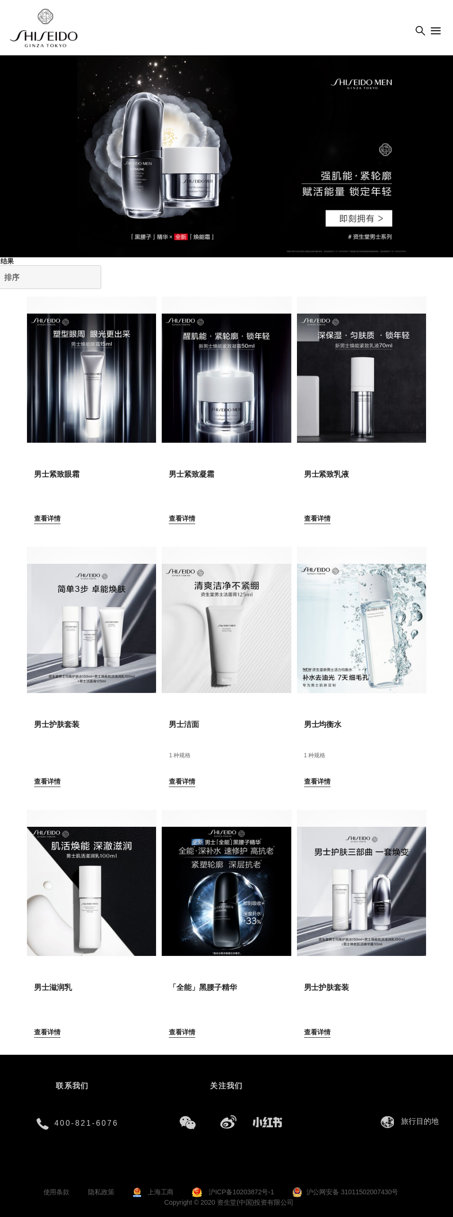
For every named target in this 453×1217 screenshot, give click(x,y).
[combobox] (422, 1122)
